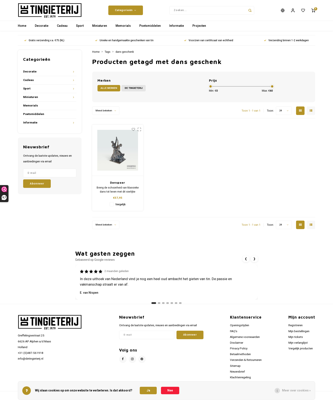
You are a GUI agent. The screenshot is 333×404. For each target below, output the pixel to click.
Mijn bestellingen (298, 334)
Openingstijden (239, 328)
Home (22, 28)
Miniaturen (99, 28)
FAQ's (233, 334)
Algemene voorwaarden (245, 340)
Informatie (176, 28)
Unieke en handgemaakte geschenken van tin (124, 43)
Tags (107, 55)
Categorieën (125, 12)
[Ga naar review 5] (172, 306)
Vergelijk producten (300, 351)
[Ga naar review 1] (153, 306)
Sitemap (235, 368)
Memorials (123, 28)
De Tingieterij (134, 91)
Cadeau (62, 28)
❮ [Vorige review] (246, 261)
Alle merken (109, 91)
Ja (148, 390)
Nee (170, 390)
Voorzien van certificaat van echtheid (208, 43)
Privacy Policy (238, 351)
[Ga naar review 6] (176, 306)
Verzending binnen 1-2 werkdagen (286, 43)
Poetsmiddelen (150, 28)
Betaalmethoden (240, 357)
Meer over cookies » (296, 390)
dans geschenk (125, 55)
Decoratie (41, 28)
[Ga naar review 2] (159, 306)
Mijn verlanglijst (298, 345)
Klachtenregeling (240, 380)
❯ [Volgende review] (254, 261)
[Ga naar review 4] (167, 306)
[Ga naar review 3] (163, 306)
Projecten (199, 28)
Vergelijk (120, 207)
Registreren (295, 328)
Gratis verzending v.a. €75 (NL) (44, 43)
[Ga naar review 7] (180, 306)
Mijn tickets (295, 340)
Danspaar (117, 185)
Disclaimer (236, 345)
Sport (80, 28)
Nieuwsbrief (237, 374)
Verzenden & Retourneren (246, 363)
